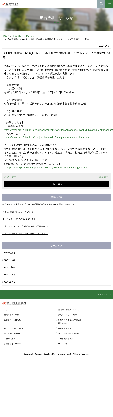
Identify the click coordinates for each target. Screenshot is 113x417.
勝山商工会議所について (68, 310)
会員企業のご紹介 (11, 315)
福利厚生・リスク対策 (67, 315)
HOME (5, 36)
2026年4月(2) (8, 260)
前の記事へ (103, 176)
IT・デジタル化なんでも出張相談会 (18, 219)
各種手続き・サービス (13, 344)
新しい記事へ (10, 176)
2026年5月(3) (8, 253)
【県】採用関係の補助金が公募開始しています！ (25, 233)
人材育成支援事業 (65, 339)
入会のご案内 (9, 339)
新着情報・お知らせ (22, 36)
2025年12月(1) (9, 282)
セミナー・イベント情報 (68, 333)
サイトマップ (63, 344)
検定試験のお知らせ (12, 333)
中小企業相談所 (64, 328)
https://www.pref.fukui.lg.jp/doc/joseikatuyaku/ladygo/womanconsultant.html (47, 137)
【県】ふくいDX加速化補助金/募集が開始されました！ (27, 226)
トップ (7, 310)
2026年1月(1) (8, 274)
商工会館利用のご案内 (13, 328)
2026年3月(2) (8, 267)
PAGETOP (106, 294)
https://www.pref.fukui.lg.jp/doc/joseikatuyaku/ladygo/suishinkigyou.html (47, 167)
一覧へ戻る (56, 183)
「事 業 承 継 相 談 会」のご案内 (17, 212)
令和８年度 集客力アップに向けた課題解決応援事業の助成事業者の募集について (39, 204)
